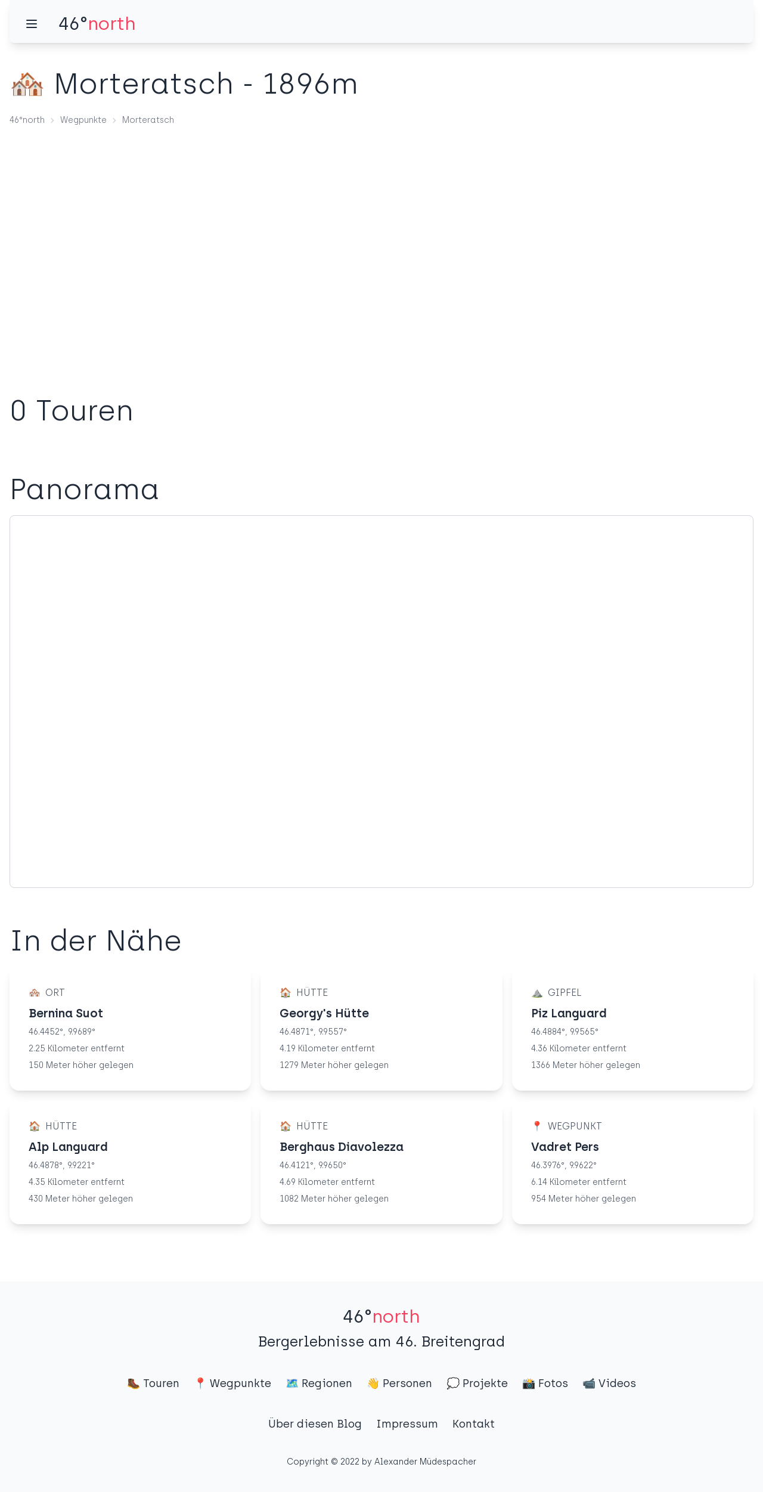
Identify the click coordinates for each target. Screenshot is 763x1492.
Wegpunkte (83, 120)
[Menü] (31, 24)
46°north (27, 120)
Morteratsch (148, 120)
